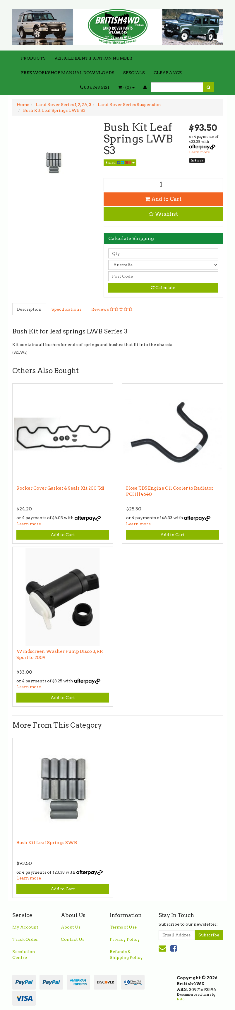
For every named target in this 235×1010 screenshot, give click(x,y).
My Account (25, 927)
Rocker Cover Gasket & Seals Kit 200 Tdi (60, 488)
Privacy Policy (125, 939)
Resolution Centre (23, 954)
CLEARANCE (168, 72)
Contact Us (72, 939)
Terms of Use (123, 927)
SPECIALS (134, 72)
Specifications (66, 309)
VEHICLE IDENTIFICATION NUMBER (93, 58)
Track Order (25, 939)
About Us (70, 927)
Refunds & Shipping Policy (126, 954)
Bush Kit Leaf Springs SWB (46, 842)
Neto (180, 999)
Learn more (199, 152)
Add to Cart (163, 199)
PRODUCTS (33, 58)
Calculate (163, 287)
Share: (120, 162)
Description (29, 309)
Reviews (111, 309)
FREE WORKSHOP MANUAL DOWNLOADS (67, 72)
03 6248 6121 (94, 87)
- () (126, 87)
